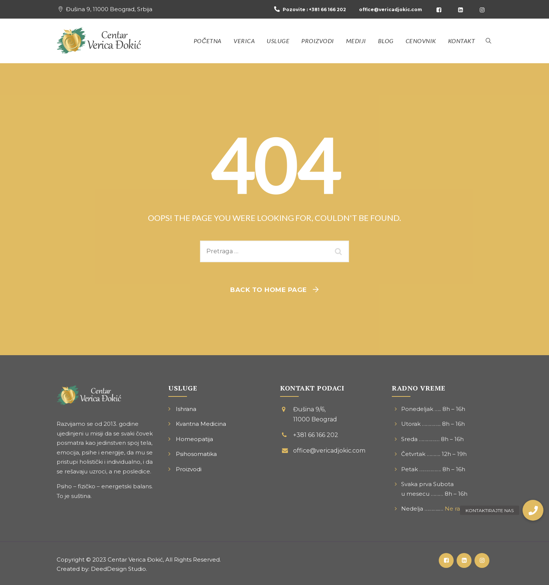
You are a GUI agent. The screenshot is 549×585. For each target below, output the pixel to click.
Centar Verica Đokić (135, 559)
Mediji (356, 40)
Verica (244, 40)
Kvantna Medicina (201, 423)
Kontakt (461, 40)
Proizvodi (317, 40)
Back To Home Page (268, 289)
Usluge (278, 40)
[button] (533, 510)
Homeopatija (194, 439)
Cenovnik (421, 40)
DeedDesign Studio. (119, 568)
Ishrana (186, 408)
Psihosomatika (196, 453)
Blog (386, 40)
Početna (208, 40)
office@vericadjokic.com (390, 9)
